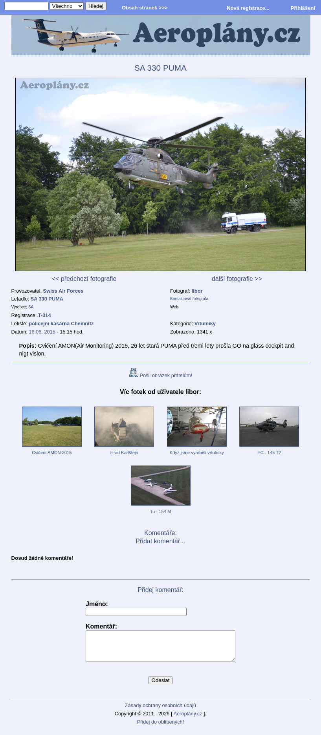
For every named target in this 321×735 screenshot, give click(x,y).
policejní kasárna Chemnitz (61, 323)
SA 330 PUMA (47, 299)
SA (31, 307)
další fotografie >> (237, 278)
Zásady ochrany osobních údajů (160, 711)
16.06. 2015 (42, 332)
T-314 (44, 315)
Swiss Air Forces (63, 291)
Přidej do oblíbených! (160, 728)
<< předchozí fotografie (84, 278)
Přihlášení (303, 8)
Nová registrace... (248, 8)
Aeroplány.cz (187, 719)
